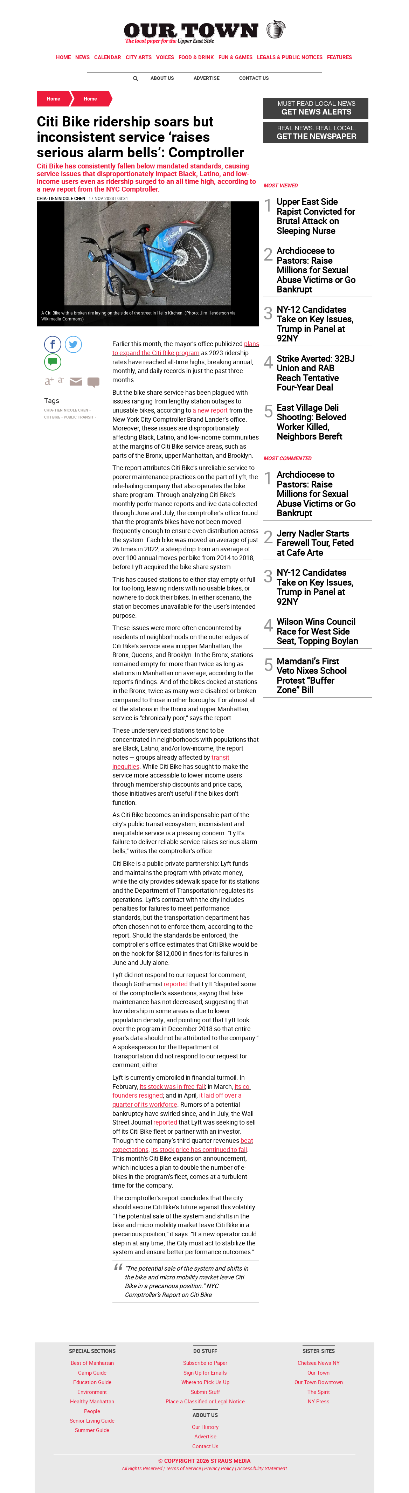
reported (176, 984)
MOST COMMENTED (287, 458)
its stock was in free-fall (172, 1086)
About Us (162, 78)
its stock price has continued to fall (199, 1149)
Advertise (207, 78)
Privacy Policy (219, 1468)
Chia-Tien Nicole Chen (61, 198)
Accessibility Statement (262, 1468)
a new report (210, 410)
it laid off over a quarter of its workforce (177, 1099)
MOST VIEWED (280, 185)
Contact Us (254, 78)
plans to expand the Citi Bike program (185, 348)
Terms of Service (183, 1468)
